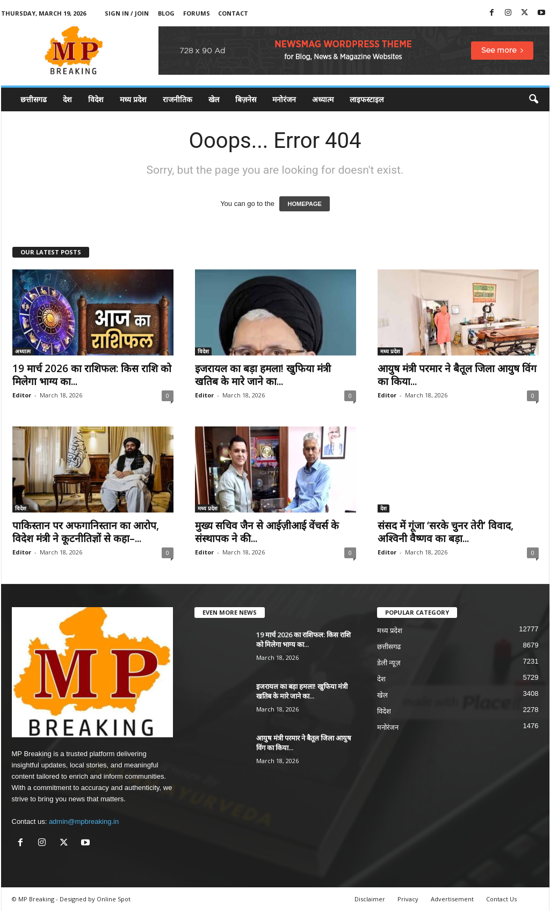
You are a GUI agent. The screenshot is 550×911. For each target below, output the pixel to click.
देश (67, 99)
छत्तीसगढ (33, 99)
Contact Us (501, 899)
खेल (213, 99)
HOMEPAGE (304, 204)
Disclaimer (369, 899)
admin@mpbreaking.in (84, 821)
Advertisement (452, 899)
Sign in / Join (127, 13)
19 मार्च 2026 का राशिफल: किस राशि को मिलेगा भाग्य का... (91, 374)
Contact (233, 13)
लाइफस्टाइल (366, 99)
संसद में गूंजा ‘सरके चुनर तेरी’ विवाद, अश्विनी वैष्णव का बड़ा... (445, 531)
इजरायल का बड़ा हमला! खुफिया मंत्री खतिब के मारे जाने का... (263, 374)
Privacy (407, 899)
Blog (166, 13)
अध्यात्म (323, 99)
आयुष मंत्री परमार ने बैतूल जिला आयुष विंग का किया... (457, 374)
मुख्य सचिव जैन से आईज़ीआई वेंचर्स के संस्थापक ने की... (267, 531)
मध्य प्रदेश (133, 99)
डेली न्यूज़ (389, 663)
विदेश (96, 99)
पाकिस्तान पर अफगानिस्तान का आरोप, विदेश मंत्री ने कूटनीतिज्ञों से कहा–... (85, 531)
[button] (533, 99)
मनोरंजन (284, 99)
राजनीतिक (177, 99)
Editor (21, 395)
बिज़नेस (245, 99)
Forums (196, 13)
